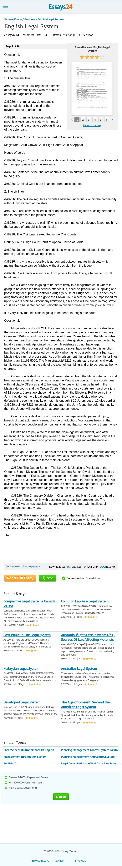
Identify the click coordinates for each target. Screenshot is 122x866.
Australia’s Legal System (79, 668)
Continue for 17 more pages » (23, 566)
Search (59, 860)
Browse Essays (40, 860)
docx (103, 566)
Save (47, 578)
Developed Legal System (21, 702)
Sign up (61, 796)
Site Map (80, 860)
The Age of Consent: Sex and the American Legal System (85, 704)
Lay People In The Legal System (27, 635)
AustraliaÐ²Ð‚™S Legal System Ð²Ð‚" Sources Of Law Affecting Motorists (88, 637)
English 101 (10, 763)
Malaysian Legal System (21, 668)
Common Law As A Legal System (85, 601)
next (112, 119)
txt (68, 566)
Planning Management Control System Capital (89, 750)
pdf (85, 566)
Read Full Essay (20, 578)
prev (72, 119)
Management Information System (24, 756)
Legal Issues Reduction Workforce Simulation (89, 763)
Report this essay (92, 125)
